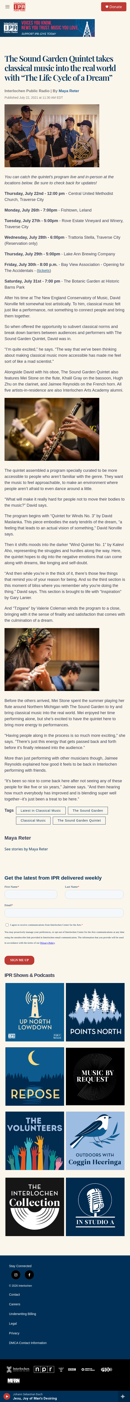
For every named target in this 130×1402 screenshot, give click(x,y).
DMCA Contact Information (28, 1343)
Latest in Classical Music (41, 810)
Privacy (14, 1333)
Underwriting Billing (22, 1314)
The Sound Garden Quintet (79, 820)
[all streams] (124, 1396)
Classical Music (33, 820)
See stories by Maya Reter (26, 849)
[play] (7, 1396)
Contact (14, 1294)
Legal (13, 1323)
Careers (14, 1304)
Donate (115, 7)
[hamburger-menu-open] (8, 6)
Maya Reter (69, 91)
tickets (44, 270)
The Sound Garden (88, 810)
